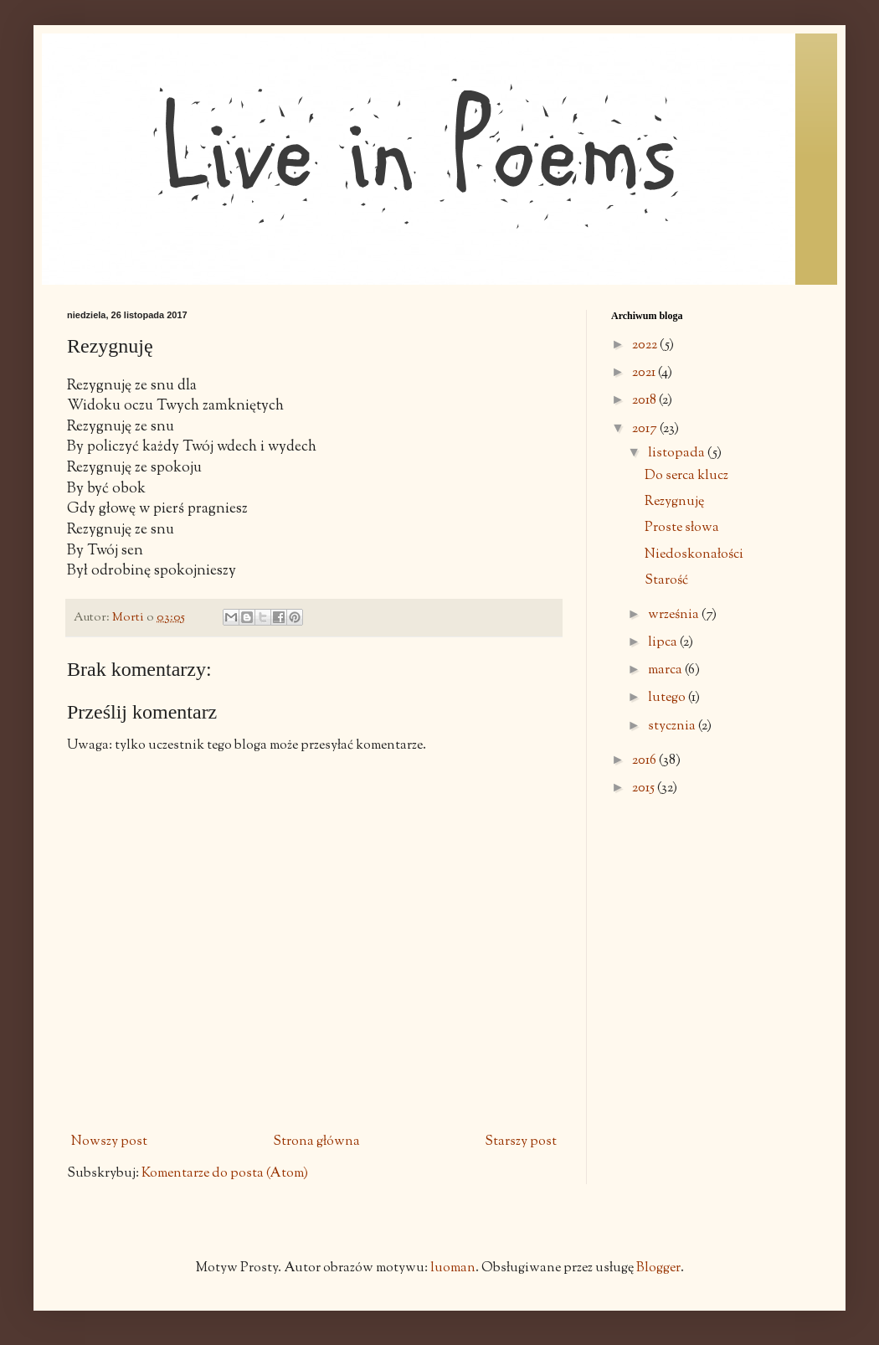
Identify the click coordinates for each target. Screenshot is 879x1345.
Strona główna (316, 1142)
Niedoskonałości (694, 554)
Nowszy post (109, 1142)
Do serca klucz (686, 476)
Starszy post (521, 1142)
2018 (645, 400)
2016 (645, 760)
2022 (646, 345)
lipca (664, 642)
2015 (644, 788)
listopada (677, 453)
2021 (645, 373)
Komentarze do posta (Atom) (224, 1173)
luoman (452, 1268)
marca (666, 670)
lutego (668, 698)
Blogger (658, 1268)
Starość (666, 580)
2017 (646, 429)
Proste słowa (682, 528)
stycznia (673, 726)
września (675, 615)
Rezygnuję (674, 502)
